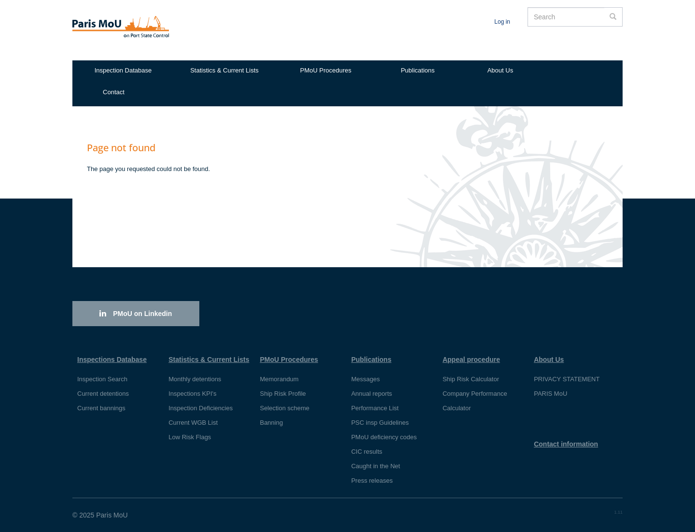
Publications (417, 70)
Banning (271, 422)
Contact (114, 92)
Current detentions (103, 393)
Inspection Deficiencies (200, 408)
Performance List (375, 408)
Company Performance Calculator (475, 401)
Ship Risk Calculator (471, 379)
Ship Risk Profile (283, 393)
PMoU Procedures (325, 70)
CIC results (366, 451)
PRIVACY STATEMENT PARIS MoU (566, 386)
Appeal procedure (471, 359)
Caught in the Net (375, 466)
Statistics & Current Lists (224, 70)
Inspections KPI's (192, 393)
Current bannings (101, 408)
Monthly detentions (194, 379)
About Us (500, 70)
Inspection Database (123, 70)
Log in (502, 21)
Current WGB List (193, 422)
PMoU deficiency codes (384, 437)
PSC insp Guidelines (380, 422)
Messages (365, 379)
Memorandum (279, 379)
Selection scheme (284, 408)
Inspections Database (112, 359)
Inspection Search (102, 379)
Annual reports (371, 393)
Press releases (372, 480)
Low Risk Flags (189, 437)
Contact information (566, 444)
